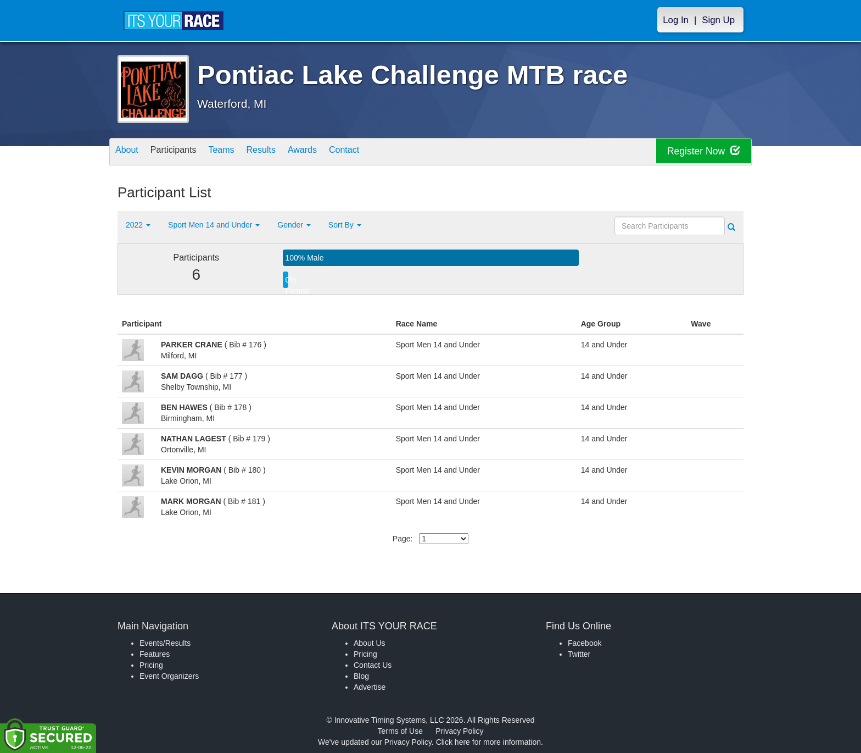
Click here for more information (488, 742)
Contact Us (373, 665)
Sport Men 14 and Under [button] (214, 224)
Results (285, 152)
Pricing (151, 665)
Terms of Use (400, 731)
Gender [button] (294, 224)
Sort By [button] (344, 224)
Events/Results (165, 643)
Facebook (584, 643)
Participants (184, 152)
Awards (333, 152)
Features (154, 654)
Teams (239, 152)
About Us (369, 643)
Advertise (369, 687)
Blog (361, 676)
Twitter (579, 654)
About (130, 152)
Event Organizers (169, 676)
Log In (676, 20)
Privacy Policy (459, 731)
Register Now (698, 152)
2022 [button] (138, 224)
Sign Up (718, 20)
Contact (383, 152)
